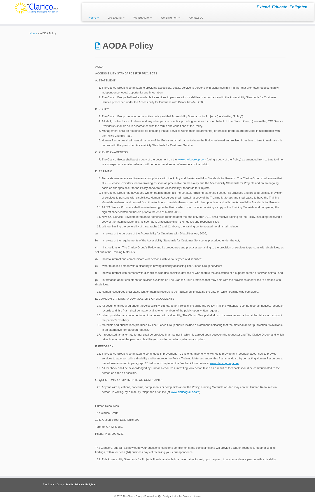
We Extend (116, 17)
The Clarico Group (132, 496)
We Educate (142, 17)
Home (93, 17)
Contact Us (196, 17)
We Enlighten (170, 17)
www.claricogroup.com (192, 159)
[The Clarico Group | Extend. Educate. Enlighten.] (36, 8)
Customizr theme (192, 496)
